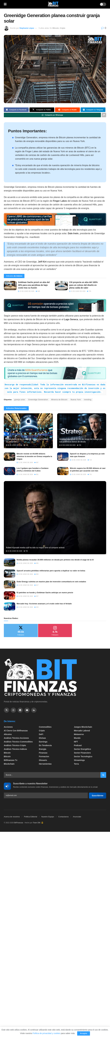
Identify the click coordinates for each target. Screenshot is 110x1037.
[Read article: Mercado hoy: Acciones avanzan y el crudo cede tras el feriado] (9, 606)
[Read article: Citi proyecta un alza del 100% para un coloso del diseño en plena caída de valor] (61, 285)
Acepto (83, 1033)
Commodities (45, 727)
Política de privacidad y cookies (47, 1033)
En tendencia (45, 745)
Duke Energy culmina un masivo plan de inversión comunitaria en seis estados (51, 582)
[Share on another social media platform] (104, 115)
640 (38, 291)
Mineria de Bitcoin (59, 400)
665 (36, 563)
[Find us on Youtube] (27, 710)
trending (87, 400)
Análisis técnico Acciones (16, 738)
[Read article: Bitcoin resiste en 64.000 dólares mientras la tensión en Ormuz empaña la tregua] (9, 456)
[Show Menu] (5, 4)
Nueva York (76, 400)
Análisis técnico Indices (15, 749)
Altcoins (8, 734)
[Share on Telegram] (93, 109)
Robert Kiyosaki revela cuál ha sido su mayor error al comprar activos (35, 547)
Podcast (78, 745)
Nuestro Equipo (47, 817)
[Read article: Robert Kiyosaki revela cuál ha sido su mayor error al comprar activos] (55, 517)
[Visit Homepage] (53, 4)
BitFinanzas (18, 823)
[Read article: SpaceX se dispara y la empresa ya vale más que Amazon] (63, 456)
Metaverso (79, 734)
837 (36, 596)
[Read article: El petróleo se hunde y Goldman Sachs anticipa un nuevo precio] (9, 595)
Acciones (8, 727)
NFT (76, 742)
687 (36, 462)
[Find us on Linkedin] (34, 710)
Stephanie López (26, 28)
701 (90, 474)
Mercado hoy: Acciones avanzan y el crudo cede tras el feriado (44, 604)
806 (36, 574)
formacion (44, 756)
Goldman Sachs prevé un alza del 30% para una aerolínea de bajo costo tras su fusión (34, 285)
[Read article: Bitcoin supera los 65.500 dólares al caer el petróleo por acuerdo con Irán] (63, 471)
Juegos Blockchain (83, 727)
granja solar (19, 400)
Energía (42, 749)
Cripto (62, 28)
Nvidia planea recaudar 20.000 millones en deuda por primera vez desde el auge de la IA (55, 560)
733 (89, 291)
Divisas (42, 738)
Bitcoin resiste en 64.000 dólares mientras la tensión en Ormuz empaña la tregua (34, 456)
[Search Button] (103, 775)
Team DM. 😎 (38, 823)
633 (36, 607)
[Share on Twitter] (41, 109)
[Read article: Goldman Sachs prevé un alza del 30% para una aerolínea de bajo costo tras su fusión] (10, 285)
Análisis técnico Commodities (18, 742)
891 (36, 474)
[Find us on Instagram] (13, 710)
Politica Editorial (30, 817)
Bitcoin (55, 28)
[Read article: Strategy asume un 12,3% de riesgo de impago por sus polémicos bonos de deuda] (81, 430)
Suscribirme (97, 795)
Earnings (43, 742)
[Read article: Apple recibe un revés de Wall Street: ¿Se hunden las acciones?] (28, 430)
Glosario (43, 760)
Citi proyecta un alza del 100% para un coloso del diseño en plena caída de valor (83, 285)
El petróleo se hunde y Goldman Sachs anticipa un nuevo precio (45, 592)
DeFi (41, 734)
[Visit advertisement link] (55, 219)
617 (36, 585)
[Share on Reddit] (67, 109)
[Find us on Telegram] (20, 710)
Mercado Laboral (82, 730)
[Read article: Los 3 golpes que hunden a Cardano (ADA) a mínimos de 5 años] (9, 471)
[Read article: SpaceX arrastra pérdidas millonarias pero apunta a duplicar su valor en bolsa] (9, 573)
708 (26, 445)
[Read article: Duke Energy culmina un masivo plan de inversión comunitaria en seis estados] (9, 584)
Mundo (77, 738)
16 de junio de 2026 (78, 460)
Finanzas (43, 753)
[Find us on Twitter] (6, 710)
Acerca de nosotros (12, 817)
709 (79, 445)
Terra (76, 764)
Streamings (79, 760)
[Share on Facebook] (16, 109)
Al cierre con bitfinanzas (16, 730)
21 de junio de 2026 (77, 291)
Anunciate (77, 817)
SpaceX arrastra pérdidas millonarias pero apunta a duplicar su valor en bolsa (51, 571)
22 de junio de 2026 (26, 291)
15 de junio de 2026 (25, 474)
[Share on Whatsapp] (52, 115)
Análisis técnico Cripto (15, 745)
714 (90, 460)
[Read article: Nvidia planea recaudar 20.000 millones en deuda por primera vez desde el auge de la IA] (9, 563)
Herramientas (45, 764)
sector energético (82, 749)
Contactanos (63, 817)
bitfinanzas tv (10, 760)
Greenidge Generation (38, 400)
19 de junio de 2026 (25, 574)
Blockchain (9, 764)
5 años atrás (44, 28)
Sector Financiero (82, 753)
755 (26, 551)
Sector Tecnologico (83, 756)
